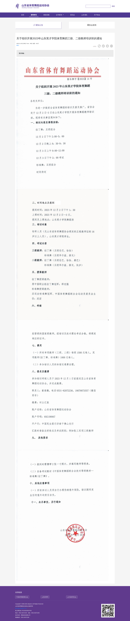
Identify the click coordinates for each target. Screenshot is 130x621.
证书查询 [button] (59, 15)
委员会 (72, 15)
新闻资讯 (34, 15)
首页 (23, 15)
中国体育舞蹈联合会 (22, 597)
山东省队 (84, 15)
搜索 (113, 6)
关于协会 (97, 15)
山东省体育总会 (71, 597)
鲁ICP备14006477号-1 (21, 608)
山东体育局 (45, 597)
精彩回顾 (46, 15)
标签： (18, 45)
